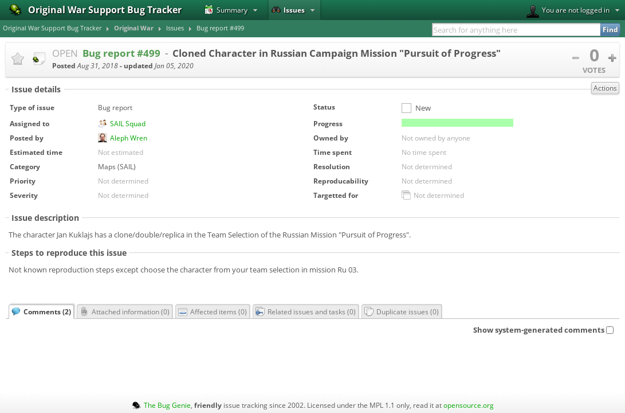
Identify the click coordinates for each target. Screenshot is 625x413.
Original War (134, 28)
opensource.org (468, 405)
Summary (226, 9)
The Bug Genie (167, 405)
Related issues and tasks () (305, 311)
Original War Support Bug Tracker (52, 28)
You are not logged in (568, 11)
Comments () (41, 311)
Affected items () (212, 311)
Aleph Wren (128, 137)
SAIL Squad (128, 123)
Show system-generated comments (543, 330)
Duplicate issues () (401, 311)
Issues (288, 9)
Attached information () (125, 311)
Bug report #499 (220, 28)
